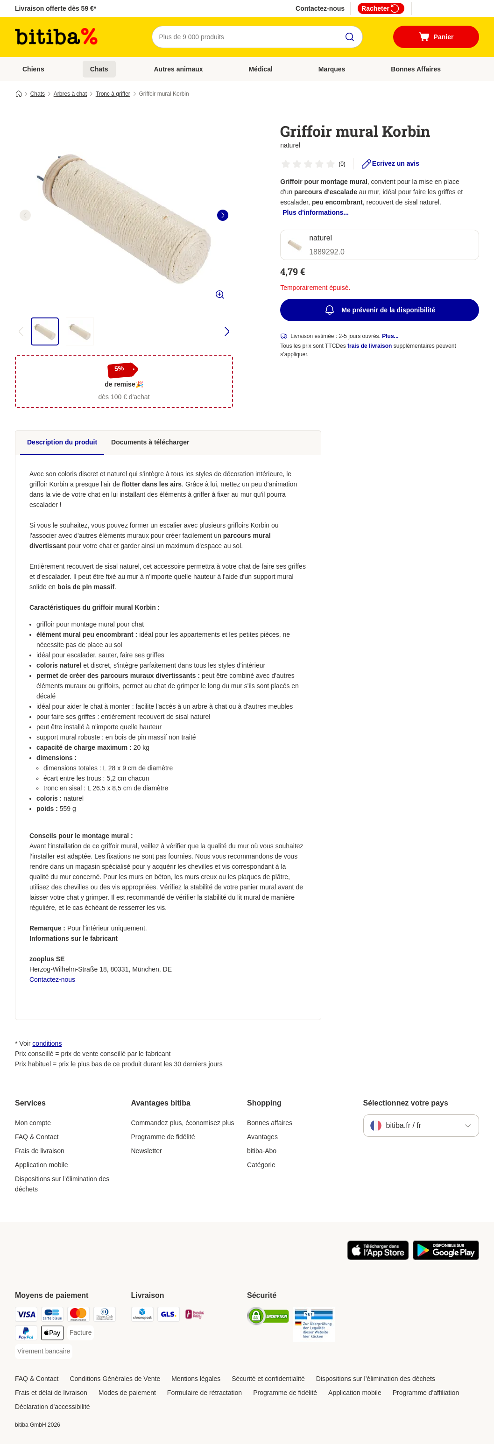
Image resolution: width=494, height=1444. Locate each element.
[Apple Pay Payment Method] (52, 1334)
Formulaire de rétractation (204, 1392)
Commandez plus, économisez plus (182, 1123)
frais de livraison (369, 346)
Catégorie (261, 1165)
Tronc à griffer (113, 94)
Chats (99, 69)
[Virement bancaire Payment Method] (43, 1351)
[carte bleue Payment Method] (52, 1316)
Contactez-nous (320, 8)
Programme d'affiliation (426, 1392)
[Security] (268, 1318)
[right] (222, 215)
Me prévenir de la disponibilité (379, 310)
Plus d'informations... (315, 212)
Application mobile (41, 1165)
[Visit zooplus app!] (378, 1257)
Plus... (390, 336)
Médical (260, 69)
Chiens (33, 69)
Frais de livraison (39, 1151)
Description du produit (62, 442)
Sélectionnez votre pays (405, 1103)
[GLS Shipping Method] (168, 1316)
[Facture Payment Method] (81, 1333)
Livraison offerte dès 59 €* (55, 8)
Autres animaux (178, 69)
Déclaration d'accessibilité (52, 1406)
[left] (25, 215)
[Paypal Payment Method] (26, 1334)
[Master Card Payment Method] (78, 1316)
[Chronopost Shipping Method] (142, 1316)
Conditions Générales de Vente (115, 1378)
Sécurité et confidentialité (268, 1378)
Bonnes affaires (269, 1123)
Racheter (381, 8)
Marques (332, 69)
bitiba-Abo (261, 1151)
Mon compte (33, 1123)
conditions (47, 1043)
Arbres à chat (70, 94)
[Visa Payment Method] (26, 1316)
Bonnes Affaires (416, 69)
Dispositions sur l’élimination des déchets (62, 1184)
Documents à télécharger (150, 442)
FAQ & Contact (36, 1137)
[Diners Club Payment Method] (104, 1316)
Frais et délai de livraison (51, 1392)
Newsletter (146, 1151)
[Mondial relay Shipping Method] (194, 1316)
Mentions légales (195, 1378)
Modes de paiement (127, 1392)
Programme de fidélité (163, 1137)
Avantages (262, 1137)
